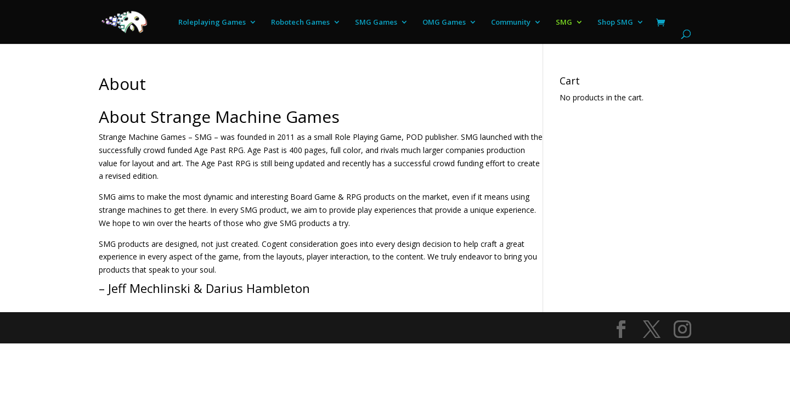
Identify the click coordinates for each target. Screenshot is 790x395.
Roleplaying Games (212, 22)
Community (511, 22)
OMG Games (444, 22)
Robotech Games (300, 22)
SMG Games (376, 22)
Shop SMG (615, 22)
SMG (564, 22)
